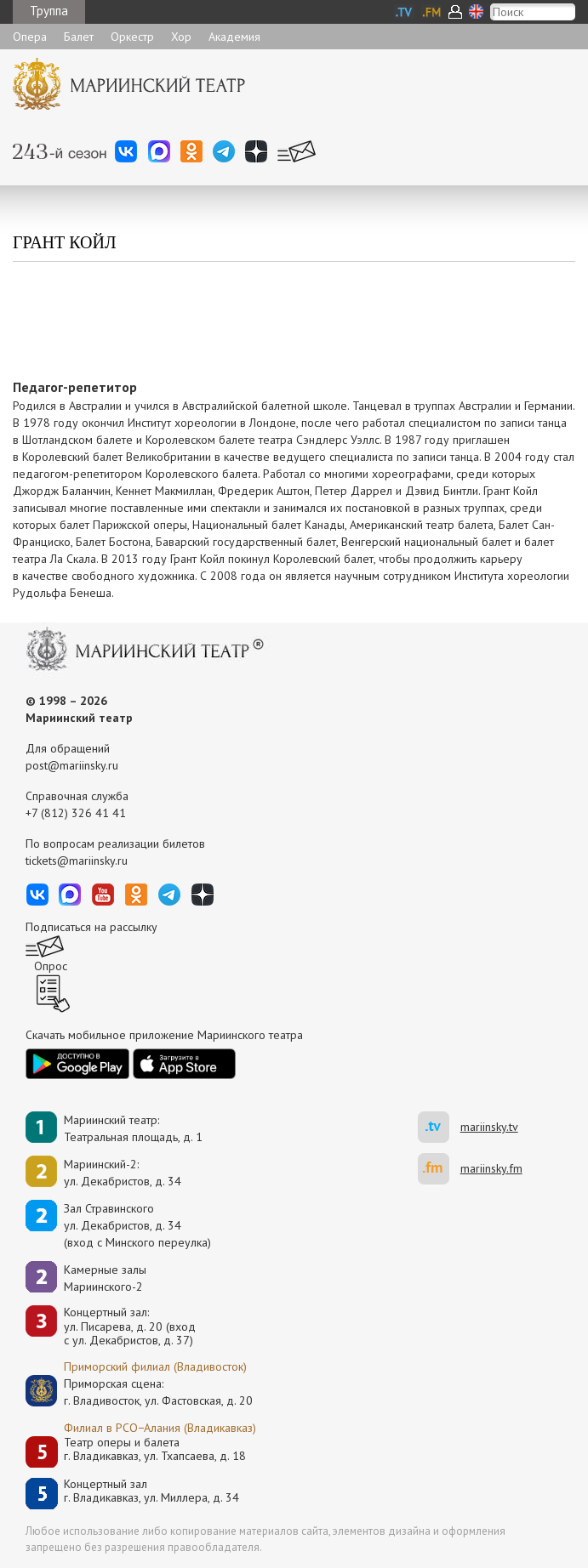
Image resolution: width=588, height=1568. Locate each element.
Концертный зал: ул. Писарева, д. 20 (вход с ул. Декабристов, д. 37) (130, 1326)
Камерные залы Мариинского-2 (105, 1278)
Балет (79, 36)
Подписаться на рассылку (91, 927)
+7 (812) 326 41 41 (76, 813)
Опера (30, 36)
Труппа (49, 11)
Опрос (50, 966)
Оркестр (132, 36)
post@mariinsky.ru (72, 765)
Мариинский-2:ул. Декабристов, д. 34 (122, 1172)
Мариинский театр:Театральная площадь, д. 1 (133, 1128)
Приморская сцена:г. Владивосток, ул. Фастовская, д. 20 (140, 1392)
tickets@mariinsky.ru (77, 860)
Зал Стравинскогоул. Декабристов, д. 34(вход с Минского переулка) (137, 1225)
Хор (181, 36)
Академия (234, 36)
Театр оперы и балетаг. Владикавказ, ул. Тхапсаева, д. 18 (155, 1449)
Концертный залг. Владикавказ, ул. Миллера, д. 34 (151, 1491)
